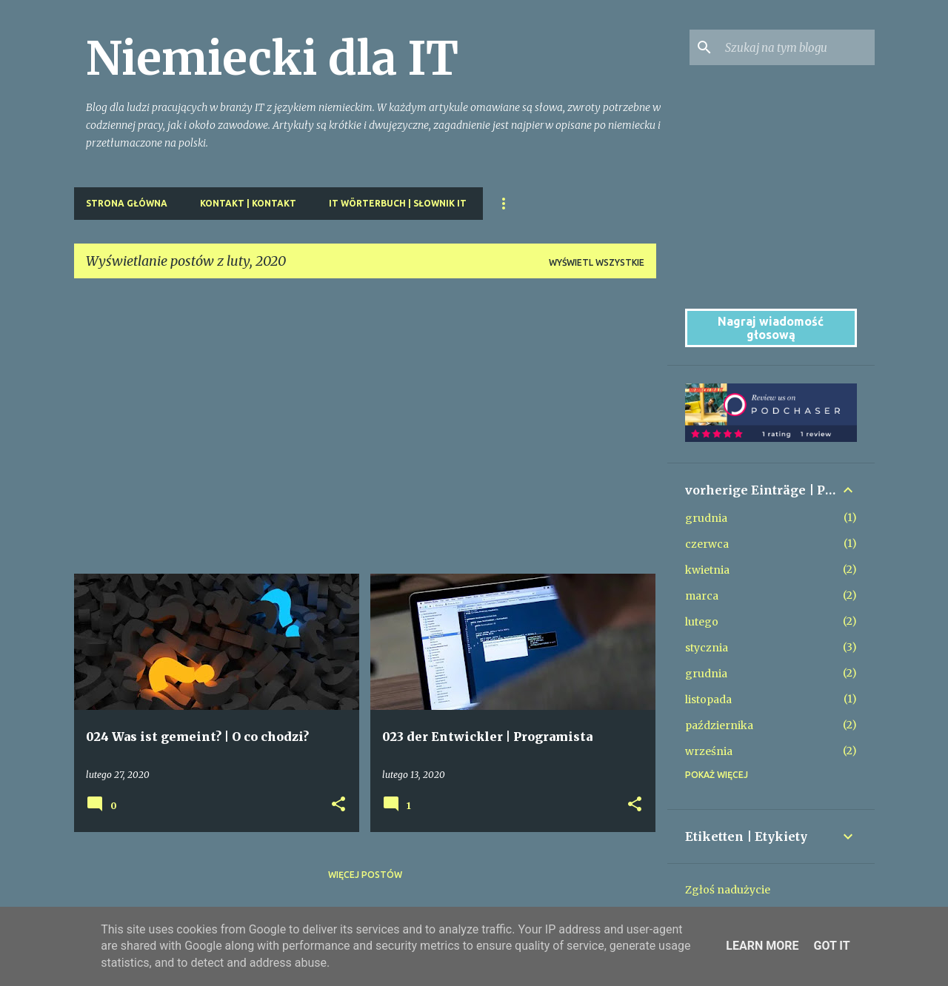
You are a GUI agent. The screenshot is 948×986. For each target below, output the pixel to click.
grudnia (706, 518)
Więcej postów (365, 874)
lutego (701, 621)
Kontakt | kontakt (248, 203)
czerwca (707, 544)
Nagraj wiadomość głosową (771, 328)
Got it (831, 946)
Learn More (762, 946)
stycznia (706, 647)
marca (701, 596)
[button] (338, 804)
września (708, 751)
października (719, 725)
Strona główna (126, 203)
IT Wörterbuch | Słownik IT (398, 203)
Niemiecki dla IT (272, 58)
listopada (708, 699)
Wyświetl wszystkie (596, 262)
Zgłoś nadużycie (727, 889)
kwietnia (707, 570)
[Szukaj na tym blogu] (797, 47)
